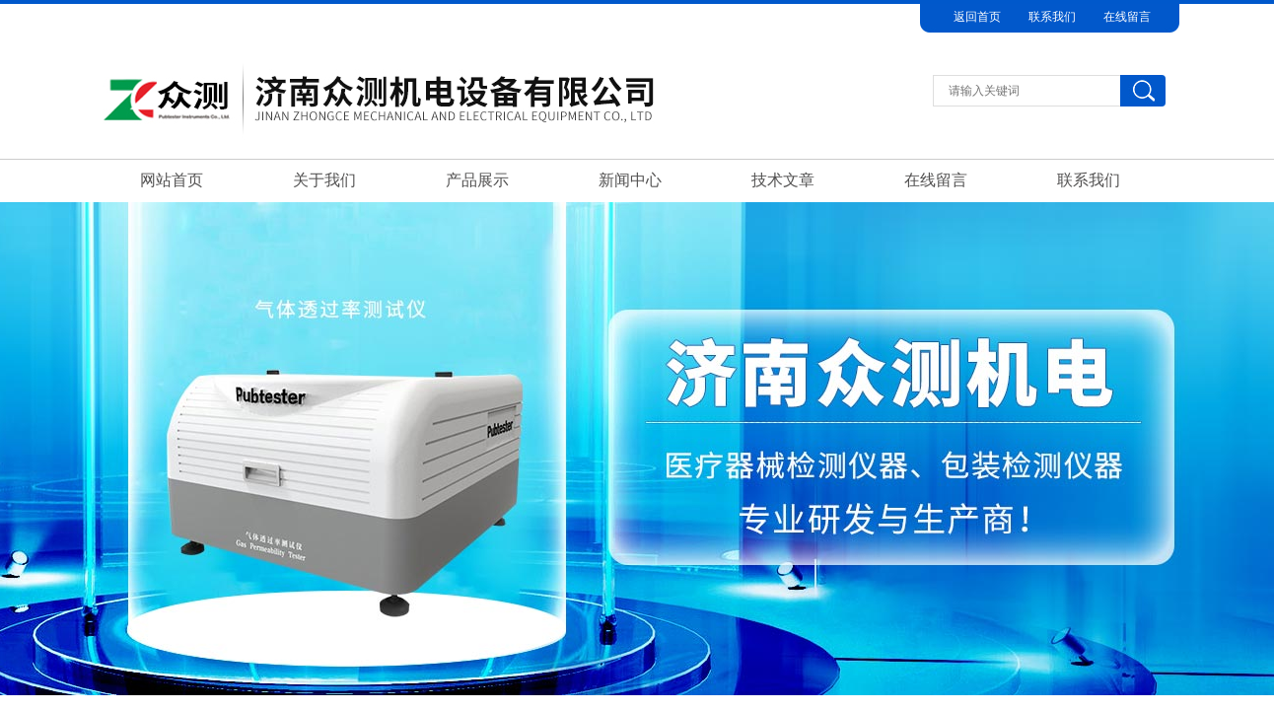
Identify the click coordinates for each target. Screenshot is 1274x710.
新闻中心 (630, 180)
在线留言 (1127, 17)
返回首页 (977, 17)
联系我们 (1052, 17)
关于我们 (324, 180)
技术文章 (782, 180)
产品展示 (477, 180)
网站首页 (171, 180)
